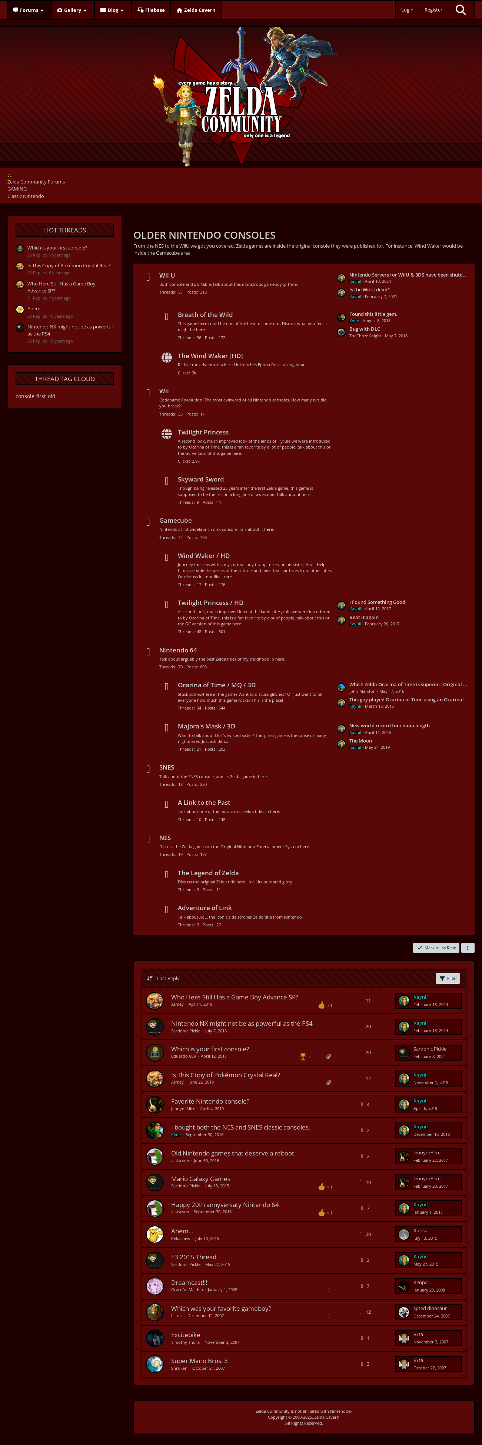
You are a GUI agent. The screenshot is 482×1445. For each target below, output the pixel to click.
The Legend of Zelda (208, 873)
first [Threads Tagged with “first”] (41, 396)
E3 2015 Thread (193, 1257)
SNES (166, 767)
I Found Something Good (377, 602)
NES (165, 837)
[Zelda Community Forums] (241, 95)
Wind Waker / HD (204, 555)
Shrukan (179, 1368)
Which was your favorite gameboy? (221, 1308)
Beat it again (364, 617)
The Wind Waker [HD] (210, 355)
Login (407, 9)
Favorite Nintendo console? (210, 1101)
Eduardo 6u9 (183, 1056)
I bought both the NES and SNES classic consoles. (240, 1127)
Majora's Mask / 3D (206, 726)
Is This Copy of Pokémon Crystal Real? (69, 265)
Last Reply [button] (168, 978)
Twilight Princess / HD (210, 602)
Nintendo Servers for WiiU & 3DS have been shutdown (408, 274)
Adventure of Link (205, 907)
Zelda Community (273, 1411)
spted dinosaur (430, 1308)
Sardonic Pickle (185, 1031)
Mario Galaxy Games (200, 1178)
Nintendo (339, 1411)
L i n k (177, 1315)
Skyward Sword (201, 479)
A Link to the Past (204, 802)
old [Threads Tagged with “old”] (52, 396)
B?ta (418, 1334)
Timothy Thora (185, 1342)
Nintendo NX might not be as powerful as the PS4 (242, 1023)
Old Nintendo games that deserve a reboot (232, 1153)
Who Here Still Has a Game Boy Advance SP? (234, 997)
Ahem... (35, 308)
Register (433, 9)
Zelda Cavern (326, 1417)
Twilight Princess (203, 432)
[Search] (461, 10)
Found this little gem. (373, 314)
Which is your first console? (57, 247)
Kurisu (420, 1230)
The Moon (360, 740)
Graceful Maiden (187, 1289)
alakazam (180, 1160)
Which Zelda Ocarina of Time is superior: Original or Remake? (408, 684)
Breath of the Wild (205, 314)
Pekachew (180, 1238)
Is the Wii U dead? (369, 289)
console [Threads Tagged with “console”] (25, 396)
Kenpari (422, 1282)
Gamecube (175, 520)
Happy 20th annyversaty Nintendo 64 (225, 1204)
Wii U (167, 275)
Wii (164, 391)
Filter (448, 978)
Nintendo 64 (178, 650)
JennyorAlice (183, 1108)
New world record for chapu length (389, 725)
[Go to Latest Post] (404, 1001)
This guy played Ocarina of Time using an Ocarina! (406, 699)
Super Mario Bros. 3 (199, 1360)
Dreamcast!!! (189, 1282)
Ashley (177, 1004)
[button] (468, 948)
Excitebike (185, 1334)
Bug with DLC (364, 328)
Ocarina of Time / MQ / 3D (217, 685)
